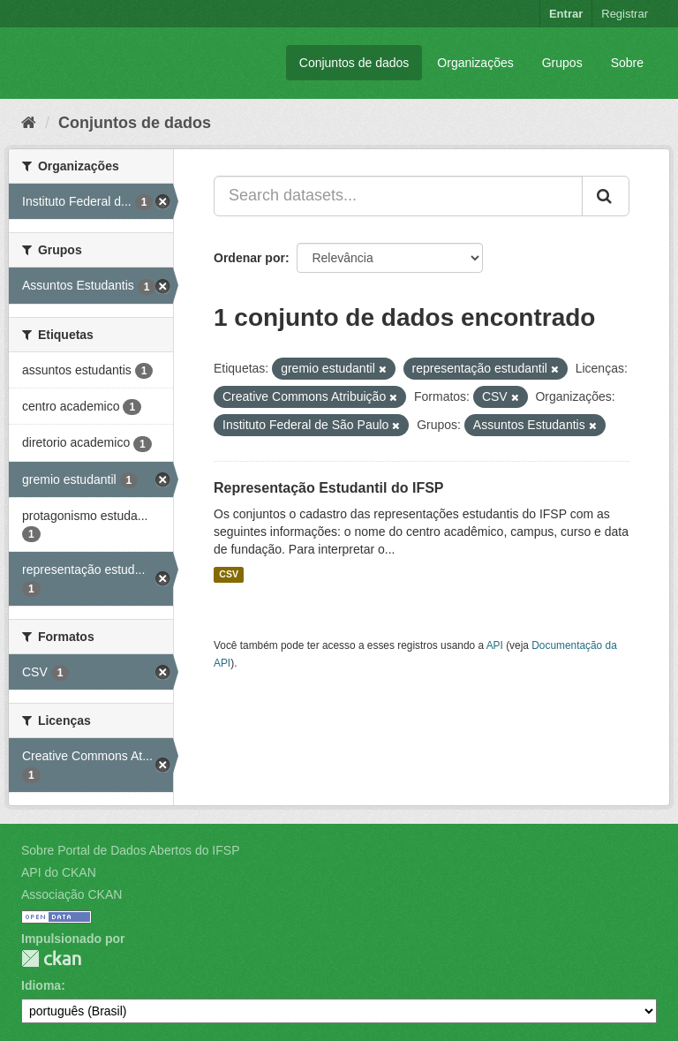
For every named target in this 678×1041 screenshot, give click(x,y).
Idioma (41, 985)
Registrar (624, 13)
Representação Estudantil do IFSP (329, 487)
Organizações (475, 63)
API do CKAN (58, 872)
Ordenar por (249, 258)
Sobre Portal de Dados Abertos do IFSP (130, 850)
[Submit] (605, 196)
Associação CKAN (71, 894)
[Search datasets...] (398, 196)
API (494, 645)
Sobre (627, 63)
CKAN (51, 958)
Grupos (562, 63)
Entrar (566, 13)
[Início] (28, 123)
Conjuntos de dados (354, 63)
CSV (228, 575)
